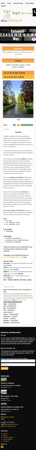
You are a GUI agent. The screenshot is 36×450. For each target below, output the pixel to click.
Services (9, 3)
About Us (3, 3)
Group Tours (21, 67)
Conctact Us (6, 441)
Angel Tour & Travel (7, 417)
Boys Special (15, 64)
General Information (18, 3)
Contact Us (3, 6)
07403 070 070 (25, 257)
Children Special (22, 64)
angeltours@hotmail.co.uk (11, 424)
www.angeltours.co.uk (9, 426)
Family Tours (28, 64)
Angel (22, 12)
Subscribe (4, 368)
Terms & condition (29, 3)
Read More (8, 387)
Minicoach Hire (27, 67)
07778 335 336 (15, 20)
